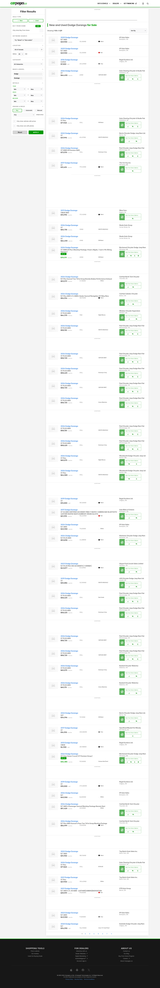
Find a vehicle (35, 951)
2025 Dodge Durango (69, 37)
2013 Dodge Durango (69, 743)
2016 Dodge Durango (69, 60)
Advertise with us (81, 951)
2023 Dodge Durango (69, 564)
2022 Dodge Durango (69, 133)
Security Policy (79, 979)
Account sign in (81, 961)
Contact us (126, 951)
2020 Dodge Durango (69, 924)
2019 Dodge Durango (69, 499)
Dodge (28, 74)
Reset (20, 132)
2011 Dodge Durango (69, 210)
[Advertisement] (97, 15)
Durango (28, 78)
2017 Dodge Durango (69, 163)
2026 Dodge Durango (69, 71)
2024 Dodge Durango (69, 277)
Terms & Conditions (89, 979)
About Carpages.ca (126, 961)
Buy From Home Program (126, 956)
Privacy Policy (69, 979)
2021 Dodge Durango (69, 877)
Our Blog (126, 953)
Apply (36, 132)
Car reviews (35, 953)
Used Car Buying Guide (35, 956)
